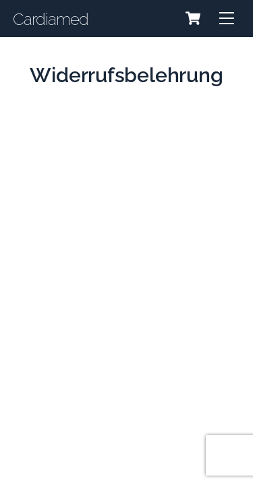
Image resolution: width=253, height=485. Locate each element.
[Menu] (226, 18)
